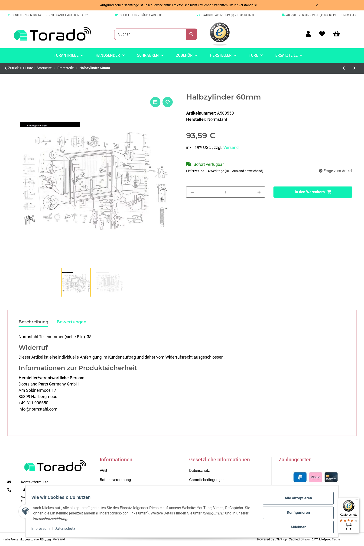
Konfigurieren (295, 514)
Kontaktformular (34, 482)
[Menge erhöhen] (259, 192)
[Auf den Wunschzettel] (167, 102)
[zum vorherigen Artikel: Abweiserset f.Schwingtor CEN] (344, 68)
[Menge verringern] (192, 192)
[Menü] (356, 500)
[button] (308, 34)
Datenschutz (67, 530)
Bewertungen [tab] (71, 321)
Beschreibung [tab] (33, 321)
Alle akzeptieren (296, 500)
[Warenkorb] (338, 34)
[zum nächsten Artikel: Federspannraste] (354, 68)
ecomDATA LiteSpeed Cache (322, 539)
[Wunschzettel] (322, 34)
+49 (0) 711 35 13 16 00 (40, 490)
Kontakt (106, 489)
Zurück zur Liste (20, 68)
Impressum (43, 530)
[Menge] (226, 192)
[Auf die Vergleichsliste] (155, 102)
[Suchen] (150, 34)
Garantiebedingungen (206, 480)
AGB (103, 470)
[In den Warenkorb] (312, 192)
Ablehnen (296, 527)
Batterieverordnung (115, 480)
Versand (231, 147)
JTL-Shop (281, 539)
